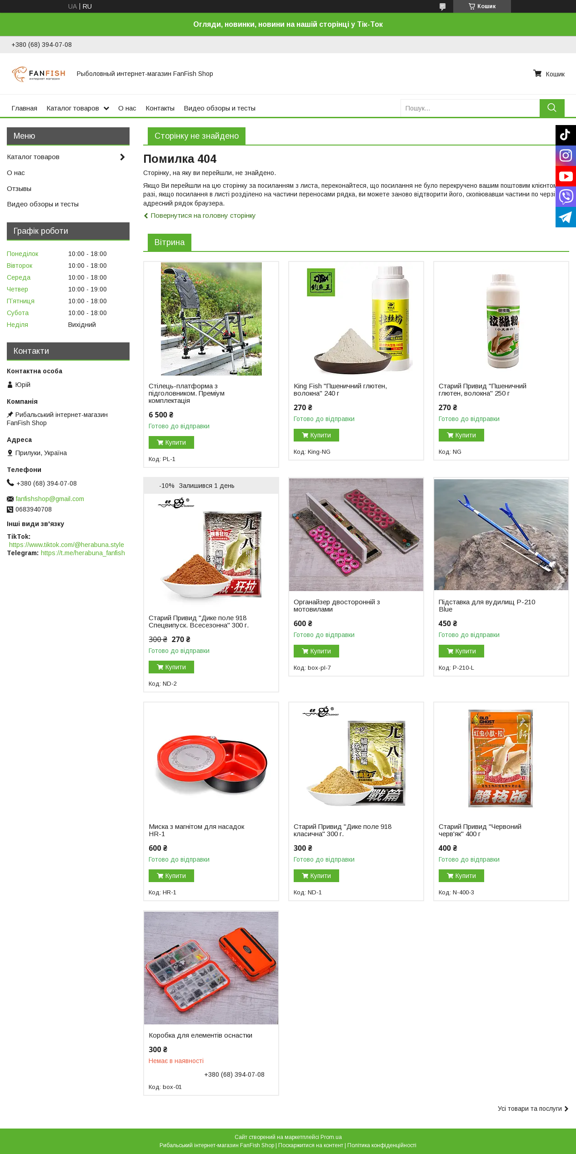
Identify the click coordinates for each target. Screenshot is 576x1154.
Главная (24, 108)
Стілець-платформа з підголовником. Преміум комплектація (187, 393)
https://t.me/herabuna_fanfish (83, 553)
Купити (175, 442)
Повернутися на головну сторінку (203, 215)
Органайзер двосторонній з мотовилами (337, 605)
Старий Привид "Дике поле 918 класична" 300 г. (342, 830)
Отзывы (19, 188)
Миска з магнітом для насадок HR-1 (196, 830)
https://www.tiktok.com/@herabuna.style (66, 544)
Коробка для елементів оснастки (200, 1035)
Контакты (160, 108)
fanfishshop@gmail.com (50, 498)
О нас (127, 108)
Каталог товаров (72, 108)
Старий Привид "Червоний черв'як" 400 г (480, 830)
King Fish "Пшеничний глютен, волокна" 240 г (340, 389)
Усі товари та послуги (530, 1108)
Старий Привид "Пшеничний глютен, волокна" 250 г (482, 389)
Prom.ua (331, 1137)
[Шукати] (552, 108)
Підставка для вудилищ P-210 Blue (487, 605)
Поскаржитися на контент (310, 1145)
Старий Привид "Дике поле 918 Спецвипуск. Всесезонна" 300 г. (199, 621)
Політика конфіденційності (381, 1145)
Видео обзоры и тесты (219, 108)
